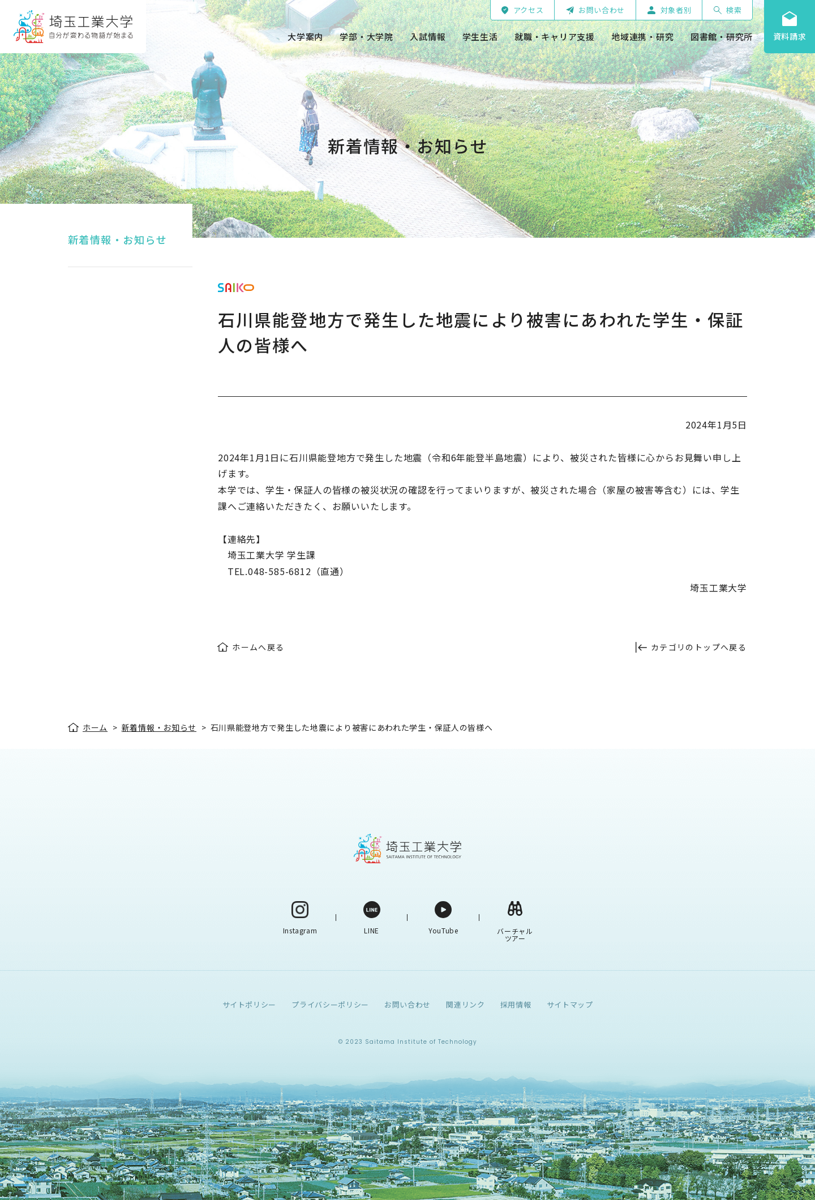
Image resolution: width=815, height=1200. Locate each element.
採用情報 (515, 1004)
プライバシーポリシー (330, 1004)
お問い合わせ (407, 1004)
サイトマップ (570, 1004)
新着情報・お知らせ (117, 239)
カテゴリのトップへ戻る (699, 647)
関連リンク (465, 1004)
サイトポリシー (249, 1004)
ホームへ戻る (258, 647)
